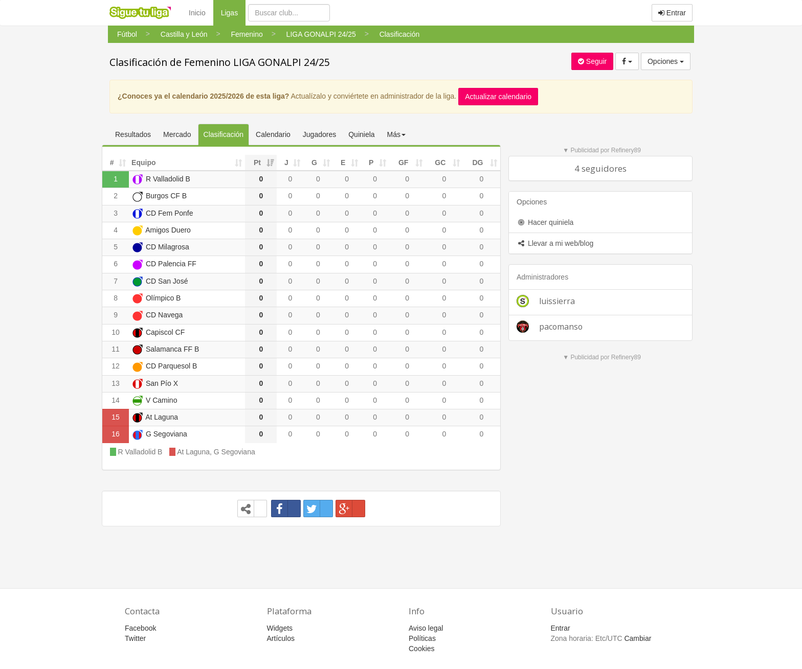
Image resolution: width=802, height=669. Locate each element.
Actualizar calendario (498, 97)
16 (116, 434)
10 (116, 332)
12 (116, 366)
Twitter (135, 638)
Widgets (280, 628)
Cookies (422, 648)
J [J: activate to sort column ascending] (286, 162)
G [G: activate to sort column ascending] (314, 162)
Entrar (672, 13)
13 (116, 383)
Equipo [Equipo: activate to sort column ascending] (143, 162)
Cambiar (637, 638)
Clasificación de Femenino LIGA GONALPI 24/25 (219, 62)
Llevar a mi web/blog (555, 243)
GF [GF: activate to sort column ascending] (403, 162)
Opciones (666, 61)
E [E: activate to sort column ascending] (343, 162)
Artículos (281, 638)
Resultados (133, 134)
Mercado (177, 134)
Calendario (273, 134)
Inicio (197, 13)
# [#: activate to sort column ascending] (112, 162)
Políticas (422, 638)
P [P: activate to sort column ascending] (371, 162)
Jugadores (319, 134)
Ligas (233, 12)
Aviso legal (426, 628)
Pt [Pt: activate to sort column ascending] (257, 162)
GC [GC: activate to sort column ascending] (440, 162)
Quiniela (361, 134)
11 (116, 349)
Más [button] (396, 134)
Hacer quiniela (545, 222)
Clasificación (224, 134)
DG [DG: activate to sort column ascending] (477, 162)
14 (116, 400)
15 (116, 417)
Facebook (140, 628)
